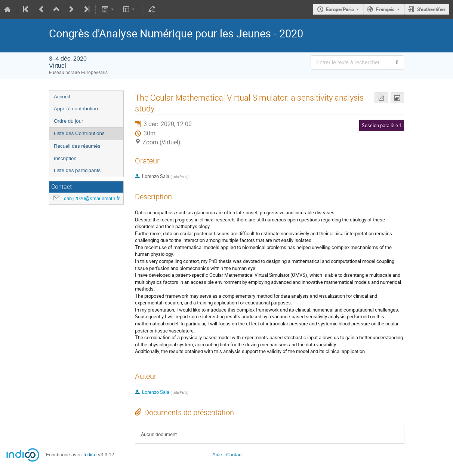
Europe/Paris (340, 9)
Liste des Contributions (79, 133)
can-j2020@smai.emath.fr (92, 198)
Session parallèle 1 (382, 125)
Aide (217, 454)
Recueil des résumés (77, 146)
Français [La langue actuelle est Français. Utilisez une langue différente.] (385, 9)
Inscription (65, 158)
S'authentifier (431, 9)
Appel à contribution (76, 108)
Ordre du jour (68, 121)
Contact (234, 454)
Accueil (62, 96)
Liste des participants (77, 170)
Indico (89, 454)
